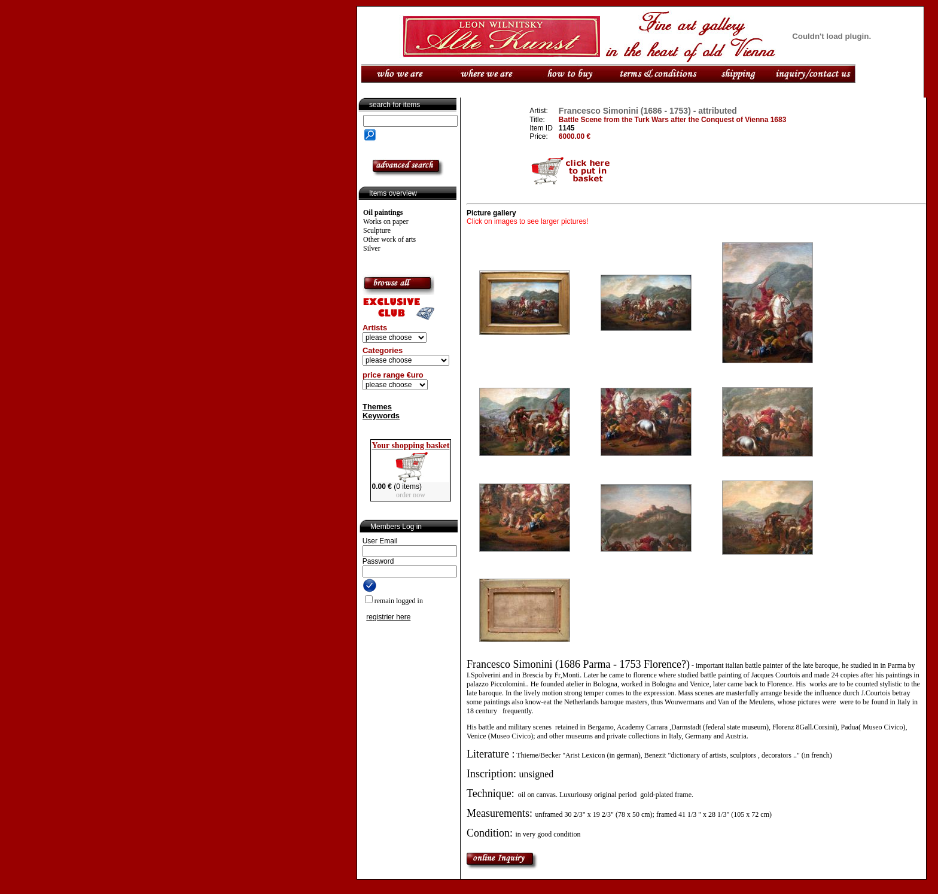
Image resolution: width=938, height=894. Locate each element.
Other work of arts (389, 239)
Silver (371, 248)
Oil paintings (383, 212)
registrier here (388, 617)
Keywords (381, 415)
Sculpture (377, 230)
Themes (377, 406)
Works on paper (386, 221)
